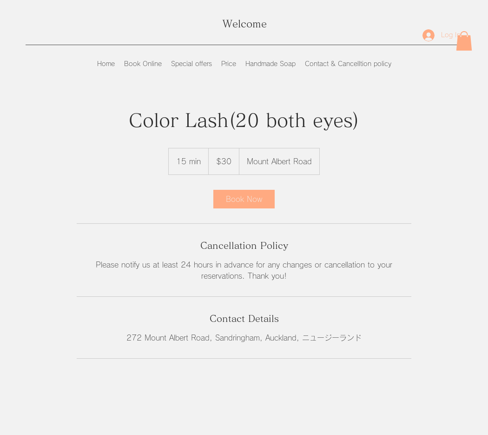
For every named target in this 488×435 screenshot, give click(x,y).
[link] (244, 199)
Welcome (245, 24)
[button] (464, 41)
